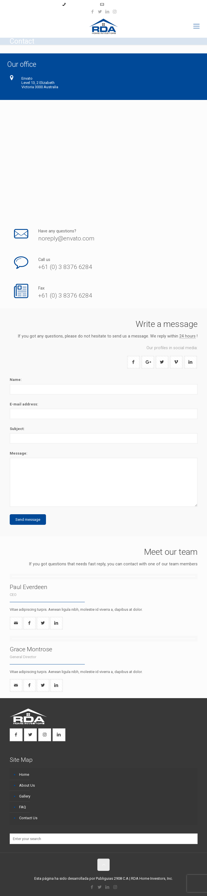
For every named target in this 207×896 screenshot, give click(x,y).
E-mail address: (24, 404)
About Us (27, 785)
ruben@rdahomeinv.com (125, 4)
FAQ (22, 807)
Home (24, 774)
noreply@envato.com (66, 238)
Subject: (17, 429)
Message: (18, 453)
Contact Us (28, 818)
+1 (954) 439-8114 (82, 4)
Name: (16, 379)
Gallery (24, 796)
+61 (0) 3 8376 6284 (65, 267)
